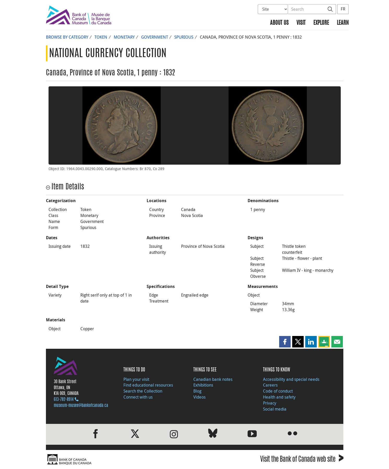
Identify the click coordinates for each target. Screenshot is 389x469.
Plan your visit (136, 379)
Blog (197, 391)
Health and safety (279, 397)
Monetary (124, 37)
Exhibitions (203, 385)
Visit (301, 23)
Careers (270, 385)
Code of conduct (278, 391)
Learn (343, 23)
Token (100, 37)
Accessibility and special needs (291, 379)
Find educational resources (148, 385)
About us (279, 23)
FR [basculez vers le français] (343, 9)
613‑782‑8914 (64, 400)
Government (154, 37)
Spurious (183, 37)
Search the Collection (142, 391)
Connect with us (138, 397)
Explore (321, 23)
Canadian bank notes (212, 379)
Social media (274, 409)
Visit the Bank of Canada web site (301, 460)
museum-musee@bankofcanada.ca (81, 406)
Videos (199, 397)
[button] (285, 341)
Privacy (269, 403)
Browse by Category (67, 37)
